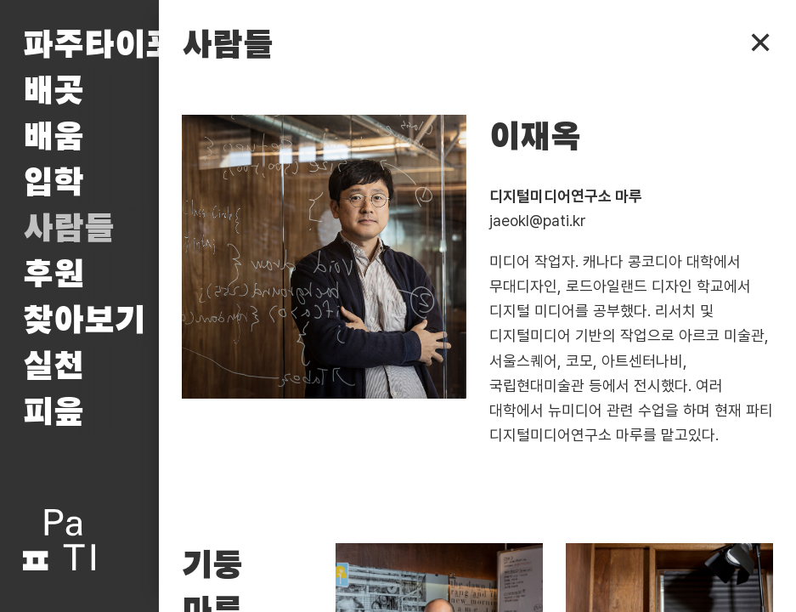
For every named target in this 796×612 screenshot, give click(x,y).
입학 (53, 183)
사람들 (69, 229)
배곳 (53, 91)
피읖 (53, 413)
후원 (53, 275)
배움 (53, 137)
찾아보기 (84, 321)
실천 (53, 367)
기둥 (212, 566)
